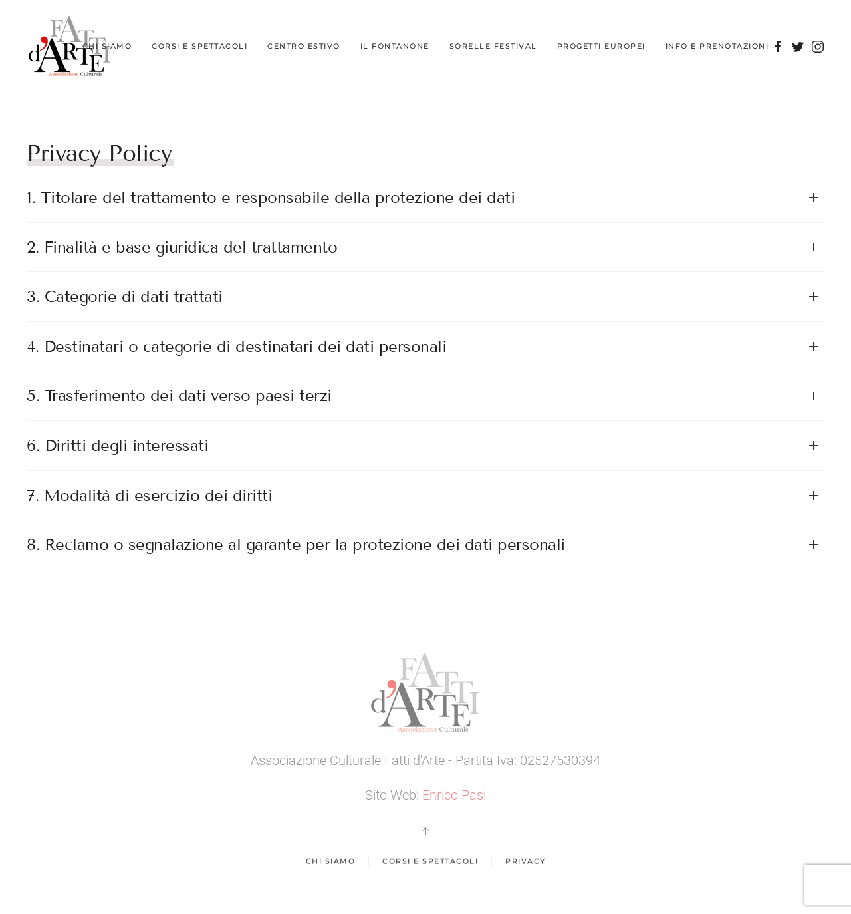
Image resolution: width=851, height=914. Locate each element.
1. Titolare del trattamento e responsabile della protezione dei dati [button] (271, 197)
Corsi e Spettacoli (199, 46)
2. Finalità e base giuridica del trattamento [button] (182, 247)
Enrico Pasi (454, 795)
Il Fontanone (394, 46)
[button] (425, 831)
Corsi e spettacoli (430, 862)
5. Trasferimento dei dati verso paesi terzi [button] (179, 395)
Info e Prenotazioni (717, 46)
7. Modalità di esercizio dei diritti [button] (149, 495)
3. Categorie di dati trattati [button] (125, 296)
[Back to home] (70, 46)
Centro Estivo (303, 46)
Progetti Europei (601, 46)
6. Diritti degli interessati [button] (117, 445)
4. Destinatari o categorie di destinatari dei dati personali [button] (236, 346)
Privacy (525, 862)
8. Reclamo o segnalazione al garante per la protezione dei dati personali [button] (296, 544)
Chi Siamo (107, 46)
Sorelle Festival (493, 46)
